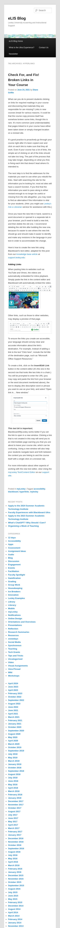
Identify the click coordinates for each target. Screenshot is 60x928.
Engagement (14, 564)
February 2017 (15, 831)
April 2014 (13, 912)
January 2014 (14, 922)
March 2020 (14, 744)
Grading (12, 581)
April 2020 (13, 740)
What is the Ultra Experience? (21, 47)
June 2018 (13, 781)
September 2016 (16, 848)
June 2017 (13, 818)
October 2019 (14, 747)
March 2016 (14, 865)
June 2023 (13, 687)
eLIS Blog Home (16, 41)
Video (11, 662)
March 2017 (14, 828)
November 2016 (16, 842)
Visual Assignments (18, 665)
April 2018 (13, 788)
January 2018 (14, 798)
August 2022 (14, 703)
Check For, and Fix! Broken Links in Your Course (23, 80)
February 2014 (15, 919)
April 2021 (13, 714)
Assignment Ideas (17, 551)
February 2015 (15, 902)
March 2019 (14, 761)
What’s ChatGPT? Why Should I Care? (27, 522)
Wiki (10, 672)
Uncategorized (15, 659)
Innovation (13, 595)
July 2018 (13, 777)
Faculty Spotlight (16, 575)
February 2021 (15, 720)
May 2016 (12, 858)
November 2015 (16, 879)
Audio (11, 554)
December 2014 (15, 906)
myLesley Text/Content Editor (21, 472)
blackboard (13, 492)
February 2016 (15, 869)
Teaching (12, 649)
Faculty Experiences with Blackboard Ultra (29, 512)
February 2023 (15, 693)
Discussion (13, 561)
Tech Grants (14, 652)
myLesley (21, 489)
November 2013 (16, 926)
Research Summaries (18, 632)
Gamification (14, 578)
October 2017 (14, 808)
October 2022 (14, 697)
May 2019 (12, 757)
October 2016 (14, 845)
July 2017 (13, 815)
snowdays (13, 639)
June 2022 (13, 707)
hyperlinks (24, 492)
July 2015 (13, 892)
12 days (12, 537)
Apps (10, 544)
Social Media (14, 642)
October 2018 (14, 767)
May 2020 (12, 737)
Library (11, 602)
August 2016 (14, 852)
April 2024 (13, 683)
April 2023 (13, 690)
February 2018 (15, 794)
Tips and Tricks (15, 655)
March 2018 (14, 791)
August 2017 (14, 811)
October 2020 (14, 727)
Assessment (14, 548)
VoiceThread (14, 669)
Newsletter (13, 54)
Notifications (14, 615)
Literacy (12, 605)
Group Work (14, 585)
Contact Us (43, 47)
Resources (13, 635)
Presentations (15, 625)
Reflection (13, 628)
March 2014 (14, 916)
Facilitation (13, 571)
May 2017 (12, 821)
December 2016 (15, 838)
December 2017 (15, 801)
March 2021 (14, 717)
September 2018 (16, 771)
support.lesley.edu (16, 257)
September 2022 (16, 700)
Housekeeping (15, 588)
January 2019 (14, 764)
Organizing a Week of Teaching (23, 526)
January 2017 (14, 835)
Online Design (15, 618)
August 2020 (14, 734)
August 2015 (14, 889)
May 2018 (12, 784)
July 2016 (13, 855)
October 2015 (14, 882)
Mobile (11, 608)
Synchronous (14, 645)
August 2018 (14, 774)
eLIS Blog (17, 18)
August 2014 (14, 909)
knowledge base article (27, 254)
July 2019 (13, 754)
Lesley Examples (16, 598)
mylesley (34, 492)
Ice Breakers (14, 591)
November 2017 (16, 804)
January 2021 (14, 724)
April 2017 (13, 825)
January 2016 (14, 872)
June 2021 (13, 710)
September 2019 (16, 751)
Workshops (14, 676)
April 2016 (13, 862)
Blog (10, 558)
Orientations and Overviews (22, 622)
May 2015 (12, 899)
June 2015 (13, 896)
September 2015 (16, 885)
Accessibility (14, 541)
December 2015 (15, 875)
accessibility (39, 489)
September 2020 (16, 730)
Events (11, 568)
